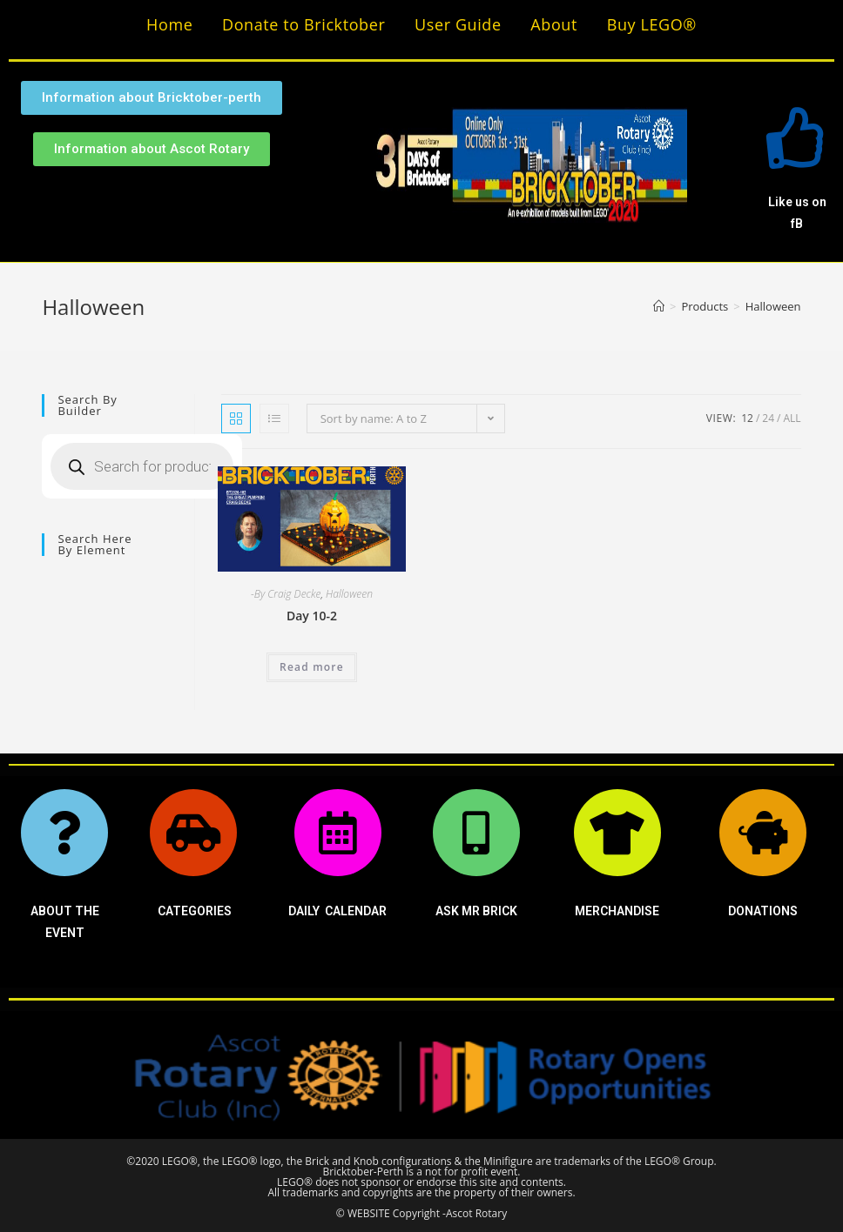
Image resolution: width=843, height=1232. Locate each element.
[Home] (658, 306)
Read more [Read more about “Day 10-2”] (312, 667)
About (553, 24)
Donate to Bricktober (303, 24)
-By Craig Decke (285, 593)
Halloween (349, 593)
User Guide (458, 24)
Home (169, 24)
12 (747, 418)
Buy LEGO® (652, 24)
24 (768, 418)
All (791, 418)
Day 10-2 (312, 615)
